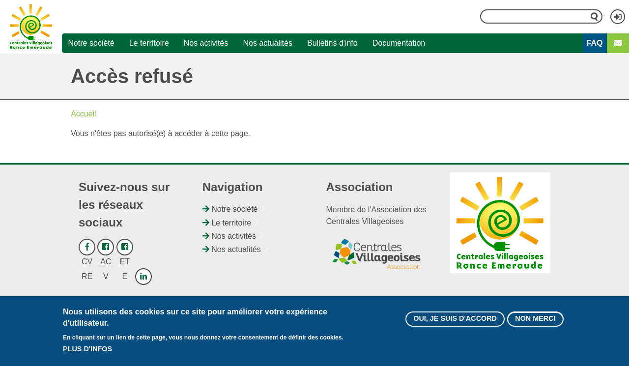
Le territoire (149, 43)
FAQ (595, 43)
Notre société (91, 43)
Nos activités (206, 43)
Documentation (399, 43)
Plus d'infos (87, 354)
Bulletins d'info (332, 43)
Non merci (535, 324)
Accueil (83, 114)
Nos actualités (267, 43)
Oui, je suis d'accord (455, 324)
